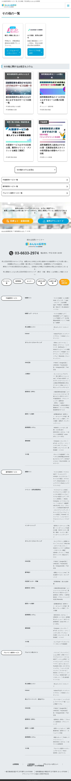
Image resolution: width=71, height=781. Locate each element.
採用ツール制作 (29, 414)
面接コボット (58, 737)
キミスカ (60, 543)
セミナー (30, 281)
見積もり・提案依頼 (17, 221)
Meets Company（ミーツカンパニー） (61, 501)
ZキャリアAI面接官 (59, 454)
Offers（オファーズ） (60, 342)
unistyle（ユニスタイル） (60, 476)
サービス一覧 (6, 282)
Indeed (27, 333)
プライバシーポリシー (50, 764)
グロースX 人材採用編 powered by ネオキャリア (61, 457)
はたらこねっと (63, 663)
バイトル (56, 652)
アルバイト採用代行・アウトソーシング (61, 722)
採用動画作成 (58, 414)
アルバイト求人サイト (31, 652)
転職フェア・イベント (31, 313)
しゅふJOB (56, 655)
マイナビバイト (57, 657)
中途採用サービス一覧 (10, 180)
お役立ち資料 (52, 282)
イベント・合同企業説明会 (33, 489)
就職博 (66, 503)
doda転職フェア (58, 316)
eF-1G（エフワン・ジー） (61, 443)
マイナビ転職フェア (59, 313)
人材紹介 (27, 373)
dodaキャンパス (58, 548)
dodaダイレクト (58, 349)
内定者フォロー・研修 (31, 581)
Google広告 (63, 362)
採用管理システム (30, 427)
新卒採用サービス (11, 472)
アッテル (64, 445)
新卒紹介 (27, 572)
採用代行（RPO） (30, 391)
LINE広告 (56, 365)
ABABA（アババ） (58, 552)
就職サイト (28, 471)
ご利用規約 (31, 764)
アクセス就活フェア (59, 496)
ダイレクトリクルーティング (33, 342)
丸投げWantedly (58, 599)
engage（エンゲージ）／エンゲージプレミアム (61, 354)
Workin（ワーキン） (59, 672)
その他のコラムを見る (25, 170)
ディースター (58, 699)
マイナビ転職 (58, 298)
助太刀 (58, 307)
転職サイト (28, 298)
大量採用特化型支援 (59, 392)
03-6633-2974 (24, 253)
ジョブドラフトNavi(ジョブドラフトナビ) (61, 483)
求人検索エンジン (30, 327)
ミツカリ (61, 450)
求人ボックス (58, 327)
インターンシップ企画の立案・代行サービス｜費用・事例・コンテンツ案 (61, 530)
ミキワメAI (56, 445)
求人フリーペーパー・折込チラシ (35, 699)
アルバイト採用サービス (11, 652)
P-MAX (56, 362)
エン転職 (65, 298)
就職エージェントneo (60, 572)
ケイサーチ (63, 670)
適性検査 (27, 441)
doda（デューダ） (58, 300)
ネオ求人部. (59, 430)
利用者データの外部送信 (35, 765)
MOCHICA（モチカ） (59, 432)
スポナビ (60, 503)
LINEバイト (64, 655)
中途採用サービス (11, 298)
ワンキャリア (62, 474)
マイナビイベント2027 (60, 492)
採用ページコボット (59, 728)
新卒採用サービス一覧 (10, 186)
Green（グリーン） (59, 345)
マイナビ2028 (58, 472)
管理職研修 (57, 581)
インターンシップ (30, 525)
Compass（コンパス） (60, 441)
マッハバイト (64, 652)
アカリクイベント (58, 519)
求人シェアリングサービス (61, 387)
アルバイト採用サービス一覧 (12, 193)
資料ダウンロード (53, 221)
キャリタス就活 (57, 478)
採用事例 (18, 281)
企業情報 (16, 764)
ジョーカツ (64, 516)
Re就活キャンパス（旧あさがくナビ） (61, 555)
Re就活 (59, 305)
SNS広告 (27, 362)
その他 (27, 454)
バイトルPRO (62, 659)
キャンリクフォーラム (59, 512)
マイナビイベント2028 (60, 490)
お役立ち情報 (41, 282)
